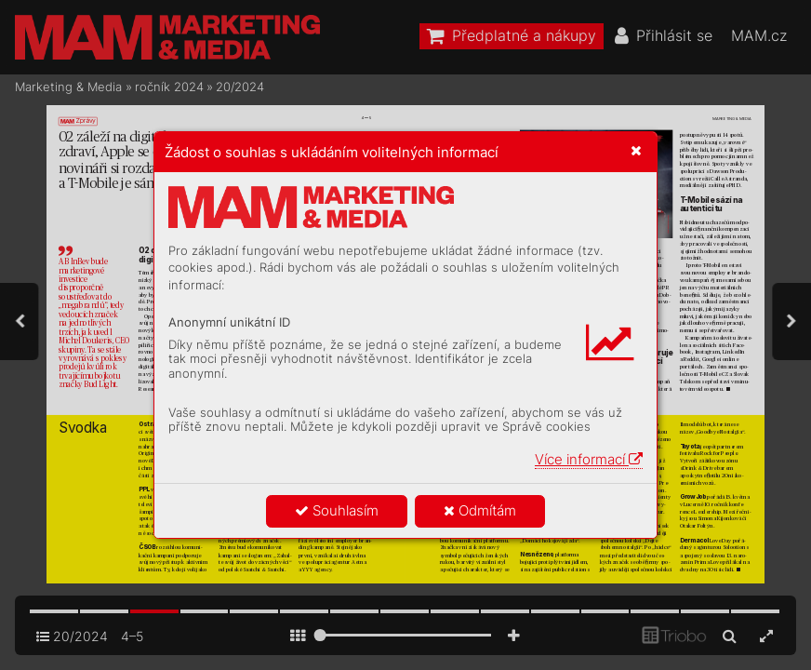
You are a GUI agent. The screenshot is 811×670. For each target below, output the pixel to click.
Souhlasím (337, 510)
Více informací (589, 459)
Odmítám (480, 510)
